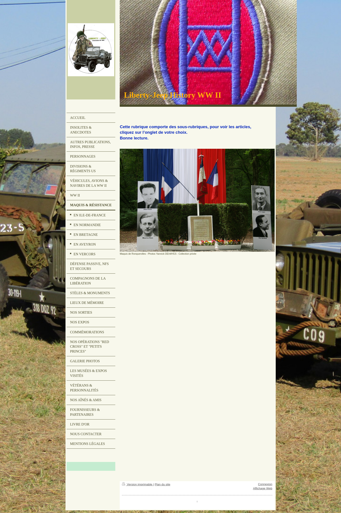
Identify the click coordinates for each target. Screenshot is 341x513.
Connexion (265, 484)
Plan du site (162, 484)
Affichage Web (262, 488)
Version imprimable (137, 484)
